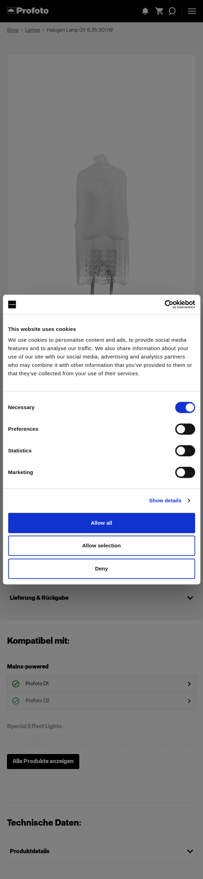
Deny (101, 568)
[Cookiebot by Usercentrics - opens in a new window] (164, 304)
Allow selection (101, 545)
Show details (165, 500)
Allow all (102, 523)
